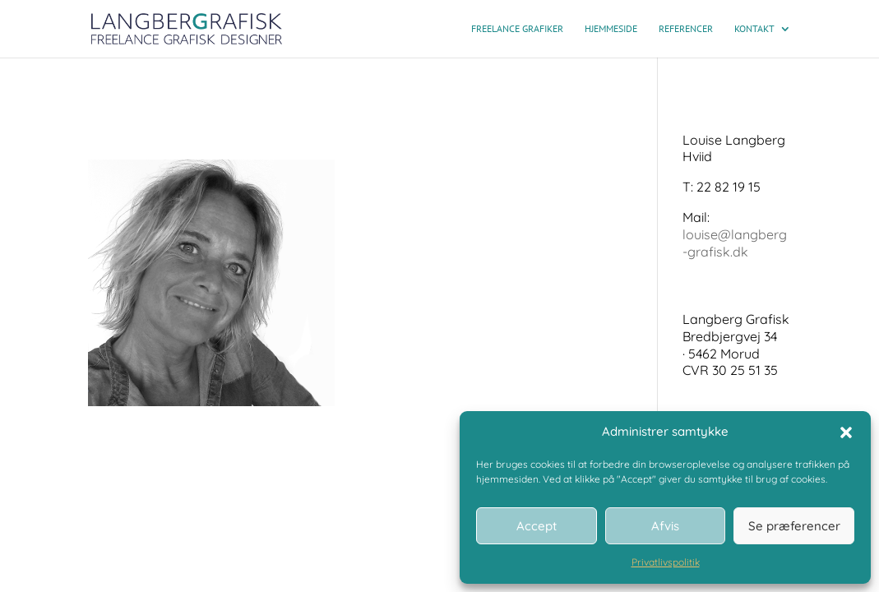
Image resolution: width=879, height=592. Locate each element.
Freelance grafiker (517, 29)
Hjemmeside (611, 29)
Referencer (686, 29)
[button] (846, 432)
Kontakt (754, 29)
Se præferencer (794, 526)
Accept (536, 526)
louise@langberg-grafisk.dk (734, 243)
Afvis (665, 526)
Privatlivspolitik (665, 562)
